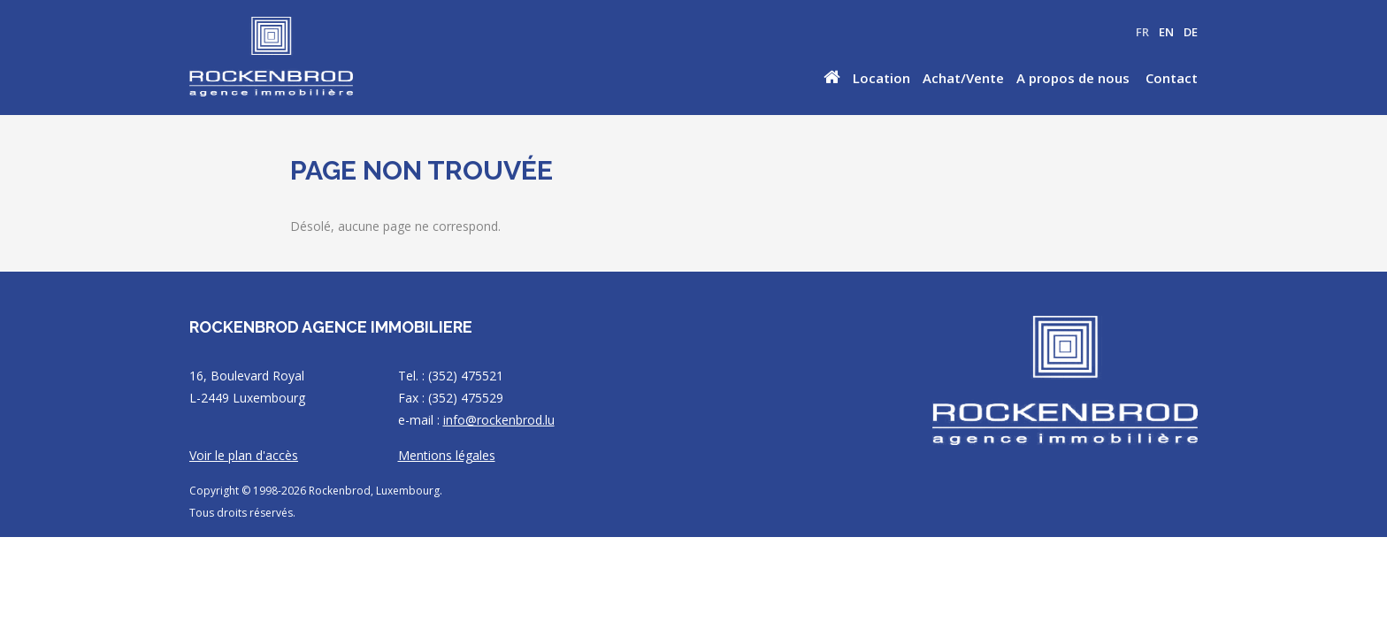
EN (1166, 32)
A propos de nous (1073, 78)
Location (881, 78)
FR (1142, 32)
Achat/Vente (963, 78)
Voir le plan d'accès (243, 455)
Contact (1172, 78)
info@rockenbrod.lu (499, 419)
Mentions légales (446, 455)
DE (1191, 32)
